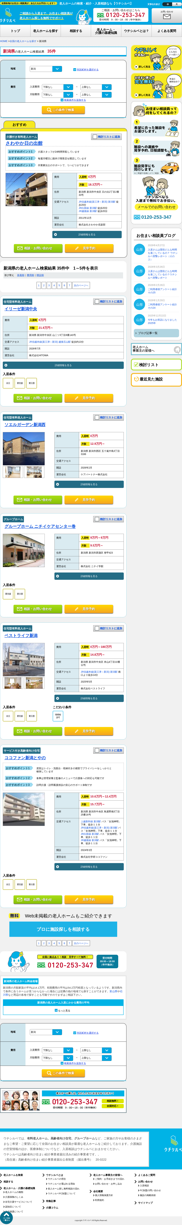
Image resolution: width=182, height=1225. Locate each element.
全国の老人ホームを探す (23, 41)
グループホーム (13, 519)
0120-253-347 (156, 217)
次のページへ (81, 285)
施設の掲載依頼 (148, 1195)
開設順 (40, 275)
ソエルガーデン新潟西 (25, 424)
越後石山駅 (65, 342)
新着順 (20, 275)
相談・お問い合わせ (38, 248)
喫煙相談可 (58, 715)
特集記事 (51, 1201)
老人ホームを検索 (13, 1175)
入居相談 (144, 1185)
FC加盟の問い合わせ (150, 1190)
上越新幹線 (87, 821)
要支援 (20, 383)
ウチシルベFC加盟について (62, 1193)
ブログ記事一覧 (148, 333)
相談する (8, 1181)
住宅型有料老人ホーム (17, 301)
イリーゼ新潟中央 (21, 309)
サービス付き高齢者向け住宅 (22, 750)
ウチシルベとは (54, 1175)
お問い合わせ (167, 11)
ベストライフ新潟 (21, 635)
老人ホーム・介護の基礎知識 (19, 1188)
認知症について (13, 1206)
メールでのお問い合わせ (156, 207)
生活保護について (14, 1211)
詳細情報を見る (87, 234)
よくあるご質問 (146, 1175)
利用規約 (99, 1200)
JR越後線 (84, 211)
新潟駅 (111, 201)
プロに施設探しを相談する (63, 929)
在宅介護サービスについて (18, 1202)
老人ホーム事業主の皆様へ (107, 1175)
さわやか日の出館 (24, 143)
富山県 (113, 991)
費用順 (30, 275)
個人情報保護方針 (104, 1195)
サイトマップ (145, 1202)
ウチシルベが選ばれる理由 (61, 1183)
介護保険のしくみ (14, 1197)
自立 (8, 383)
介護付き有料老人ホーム (21, 136)
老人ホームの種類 (14, 1192)
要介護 (31, 383)
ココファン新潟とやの (25, 757)
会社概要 (98, 1191)
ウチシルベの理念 (57, 1179)
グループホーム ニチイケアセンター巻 (40, 526)
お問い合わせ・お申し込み (108, 1183)
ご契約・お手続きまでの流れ (109, 1179)
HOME (3, 41)
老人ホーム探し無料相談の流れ (63, 1188)
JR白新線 (84, 208)
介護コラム (52, 1207)
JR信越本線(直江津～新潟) (93, 201)
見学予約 (89, 248)
